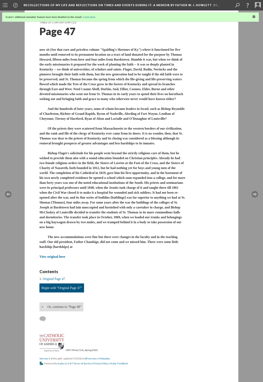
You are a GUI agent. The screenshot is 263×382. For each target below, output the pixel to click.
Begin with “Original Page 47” (62, 288)
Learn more (89, 16)
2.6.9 (68, 363)
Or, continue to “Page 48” (64, 306)
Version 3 (44, 358)
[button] (247, 5)
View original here (52, 256)
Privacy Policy (100, 363)
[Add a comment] (44, 319)
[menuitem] (5, 5)
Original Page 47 (54, 279)
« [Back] (42, 306)
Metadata (104, 358)
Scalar (61, 363)
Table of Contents (52, 22)
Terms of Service (82, 363)
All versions (91, 358)
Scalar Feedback (119, 363)
